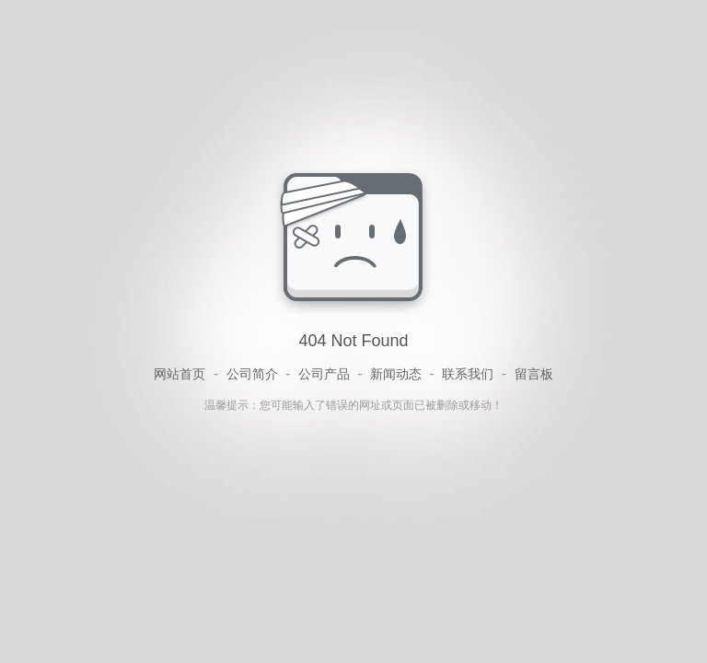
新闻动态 (396, 373)
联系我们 (467, 373)
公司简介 (252, 373)
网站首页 (179, 373)
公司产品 (324, 373)
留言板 (534, 373)
